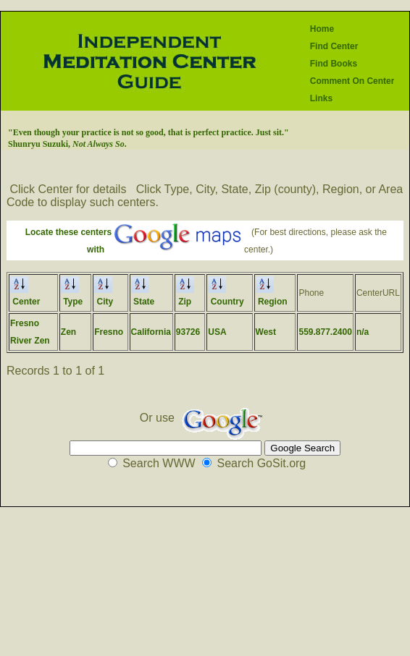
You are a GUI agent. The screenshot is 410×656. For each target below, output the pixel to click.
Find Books (333, 64)
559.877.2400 (324, 332)
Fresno (108, 332)
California (151, 332)
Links (321, 98)
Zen (68, 332)
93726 (188, 332)
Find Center (334, 46)
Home (322, 29)
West (266, 332)
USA (217, 332)
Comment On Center (352, 81)
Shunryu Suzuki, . (67, 144)
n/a (362, 332)
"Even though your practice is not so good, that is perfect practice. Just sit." (148, 132)
